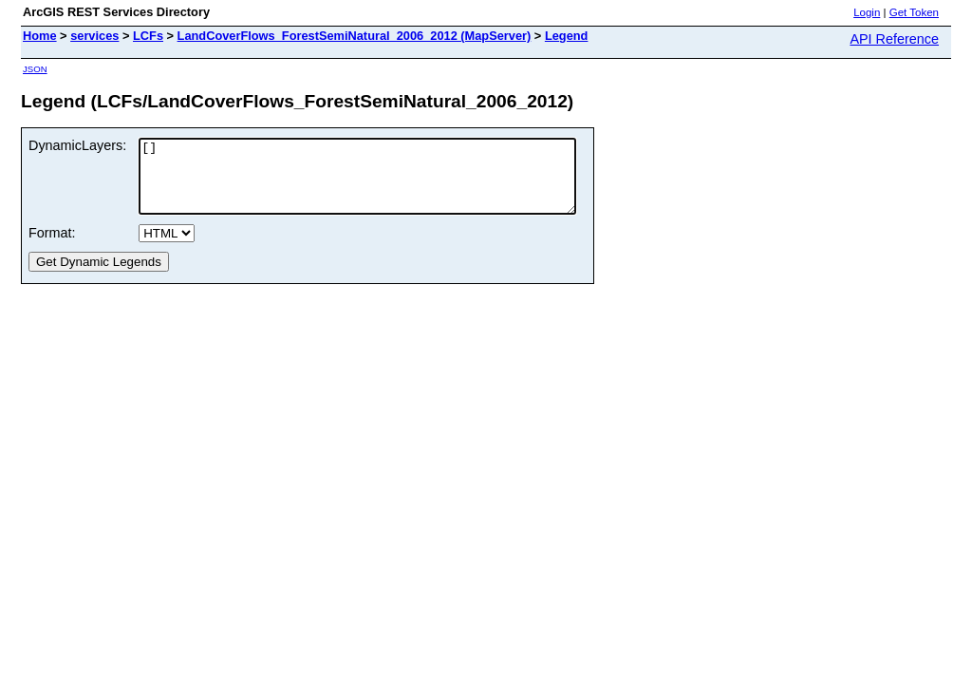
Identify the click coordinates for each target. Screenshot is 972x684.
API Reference (894, 39)
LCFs (148, 35)
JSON (35, 69)
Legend (567, 35)
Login (866, 12)
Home (40, 35)
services (94, 35)
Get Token (914, 12)
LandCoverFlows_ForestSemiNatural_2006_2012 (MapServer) (355, 35)
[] (383, 183)
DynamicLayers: (77, 145)
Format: (52, 247)
